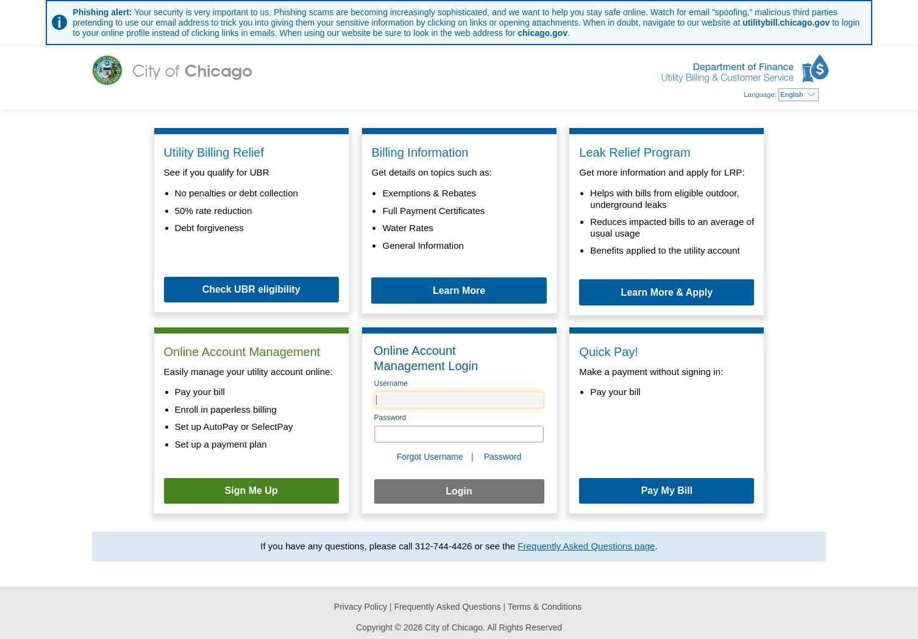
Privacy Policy (360, 607)
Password (390, 417)
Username (391, 383)
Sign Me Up (251, 490)
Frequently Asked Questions (447, 607)
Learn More (459, 290)
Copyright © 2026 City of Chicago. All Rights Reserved (459, 627)
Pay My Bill (666, 490)
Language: (760, 94)
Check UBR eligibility (251, 289)
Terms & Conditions (545, 607)
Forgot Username (430, 457)
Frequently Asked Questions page (586, 546)
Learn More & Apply (667, 292)
